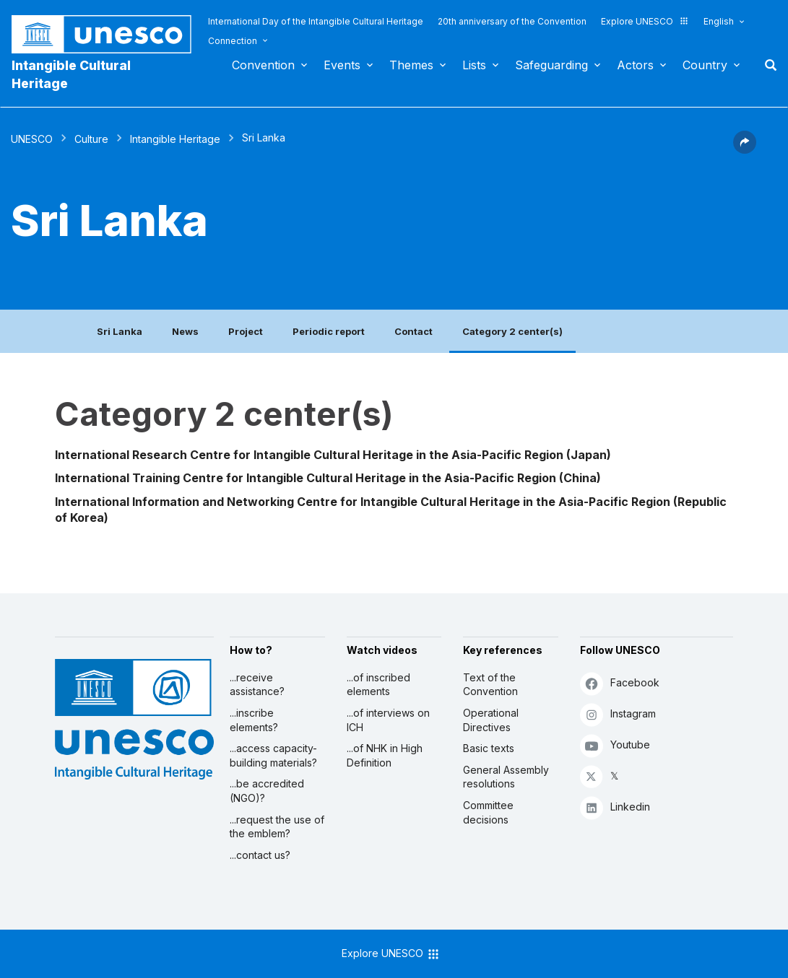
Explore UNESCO (645, 21)
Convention (263, 65)
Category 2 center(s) (512, 331)
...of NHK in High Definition (385, 755)
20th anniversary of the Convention (512, 21)
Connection (232, 40)
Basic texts (488, 748)
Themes (411, 65)
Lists (474, 65)
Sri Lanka (119, 331)
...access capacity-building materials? (273, 755)
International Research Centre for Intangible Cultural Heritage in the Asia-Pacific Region (309, 454)
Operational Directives (491, 720)
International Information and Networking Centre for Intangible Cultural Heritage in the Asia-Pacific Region (362, 501)
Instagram (618, 714)
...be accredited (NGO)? (267, 790)
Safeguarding (551, 65)
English (718, 21)
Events (342, 65)
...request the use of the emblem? (277, 826)
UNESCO (32, 139)
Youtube (615, 745)
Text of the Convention (490, 684)
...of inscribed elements (378, 684)
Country (705, 65)
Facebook (619, 683)
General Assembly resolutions (506, 777)
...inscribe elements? (254, 720)
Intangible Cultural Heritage (71, 74)
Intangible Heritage (175, 139)
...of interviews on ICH (388, 720)
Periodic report (329, 331)
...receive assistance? (257, 684)
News (185, 331)
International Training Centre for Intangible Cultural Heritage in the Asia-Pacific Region (305, 478)
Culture (91, 139)
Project (245, 331)
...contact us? (260, 855)
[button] (744, 149)
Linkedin (615, 807)
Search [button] (766, 65)
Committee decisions (488, 812)
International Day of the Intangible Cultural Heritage (315, 21)
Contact (413, 331)
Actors (635, 65)
